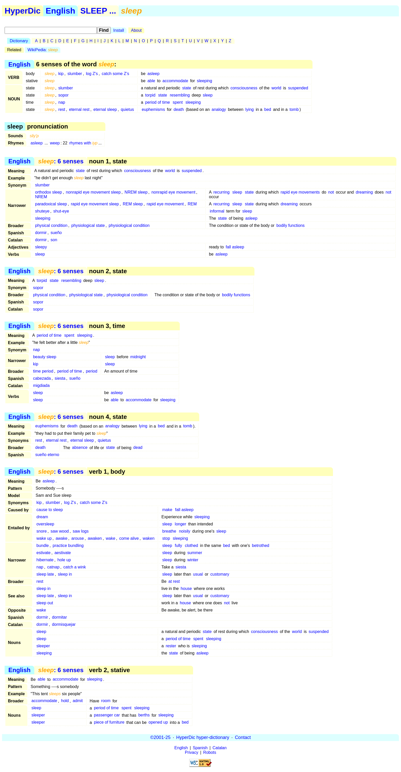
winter (192, 560)
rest (61, 109)
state (186, 88)
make (167, 509)
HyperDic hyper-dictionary (202, 737)
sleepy (41, 247)
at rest (174, 581)
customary (219, 574)
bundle (43, 545)
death (179, 109)
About (136, 30)
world (276, 88)
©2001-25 (160, 737)
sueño (56, 232)
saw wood (60, 531)
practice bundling (68, 545)
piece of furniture (109, 722)
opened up (158, 722)
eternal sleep (105, 109)
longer (180, 524)
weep (55, 143)
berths (144, 715)
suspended (298, 88)
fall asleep (235, 247)
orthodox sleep (48, 192)
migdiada (41, 385)
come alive (129, 538)
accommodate (175, 81)
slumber (75, 73)
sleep (208, 95)
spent (178, 102)
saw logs (80, 531)
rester (171, 646)
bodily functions (290, 225)
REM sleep (133, 204)
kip (60, 73)
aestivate (62, 553)
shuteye (42, 211)
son (54, 240)
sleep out (45, 603)
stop (166, 538)
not (331, 192)
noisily (184, 531)
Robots (209, 752)
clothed (191, 545)
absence (80, 448)
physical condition (51, 225)
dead (137, 448)
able (151, 81)
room (105, 701)
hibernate (45, 560)
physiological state (88, 225)
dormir (41, 232)
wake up (44, 538)
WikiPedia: (43, 50)
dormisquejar (63, 624)
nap (61, 102)
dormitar (59, 617)
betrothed (260, 545)
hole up (64, 560)
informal (217, 211)
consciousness (243, 88)
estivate (44, 553)
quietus (127, 109)
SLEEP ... (98, 10)
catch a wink (74, 567)
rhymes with (83, 143)
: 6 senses (60, 161)
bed (267, 109)
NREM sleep (136, 192)
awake (61, 538)
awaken (95, 538)
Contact (243, 737)
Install (118, 30)
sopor (63, 95)
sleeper (43, 646)
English (60, 10)
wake (110, 538)
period (91, 371)
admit (78, 701)
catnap (53, 567)
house (186, 588)
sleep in (65, 574)
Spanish (200, 748)
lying (249, 109)
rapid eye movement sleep (95, 204)
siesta (60, 378)
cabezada (42, 378)
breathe (169, 531)
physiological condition (129, 225)
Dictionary (19, 41)
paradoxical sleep (51, 204)
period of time (157, 102)
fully (178, 545)
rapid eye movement (165, 204)
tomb (294, 109)
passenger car (107, 715)
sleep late (45, 574)
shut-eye (61, 211)
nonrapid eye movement (173, 192)
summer (194, 553)
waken (148, 538)
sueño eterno (47, 455)
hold (65, 701)
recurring (221, 192)
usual (198, 574)
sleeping (204, 81)
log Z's (92, 73)
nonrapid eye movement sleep (93, 192)
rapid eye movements (300, 192)
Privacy (191, 752)
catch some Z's (115, 73)
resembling (180, 95)
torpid (150, 95)
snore (42, 531)
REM (192, 204)
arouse (77, 538)
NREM (41, 197)
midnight (138, 357)
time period (43, 371)
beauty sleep (44, 357)
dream (42, 517)
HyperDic (23, 10)
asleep (153, 73)
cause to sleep (50, 509)
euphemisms (153, 109)
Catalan (220, 748)
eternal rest (79, 109)
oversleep (45, 524)
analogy (219, 109)
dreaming (364, 192)
